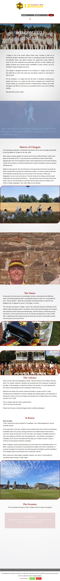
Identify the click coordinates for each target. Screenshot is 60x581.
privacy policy (37, 575)
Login (51, 15)
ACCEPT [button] (32, 578)
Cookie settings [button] (24, 578)
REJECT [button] (39, 578)
